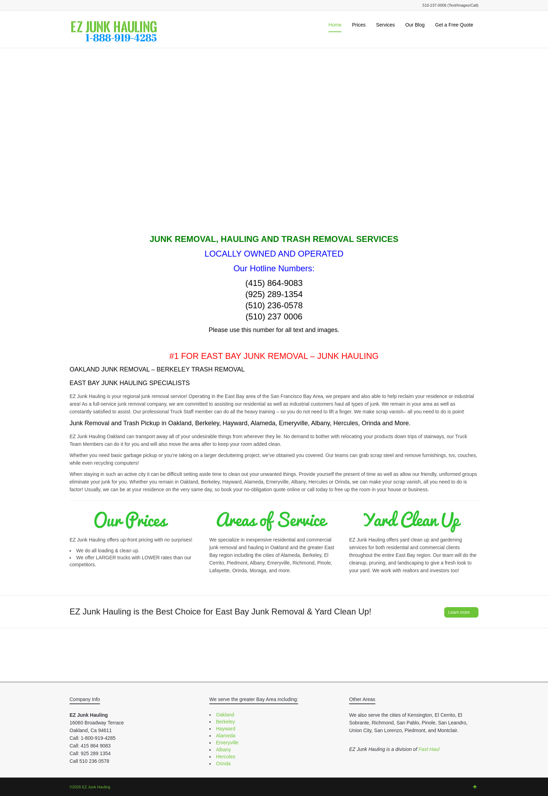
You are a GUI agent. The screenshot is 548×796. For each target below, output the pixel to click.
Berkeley (225, 721)
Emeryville (227, 742)
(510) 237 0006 (274, 316)
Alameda (225, 735)
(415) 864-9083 (274, 283)
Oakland (225, 714)
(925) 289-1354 (274, 294)
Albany (223, 749)
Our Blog (415, 25)
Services (385, 25)
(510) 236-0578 (274, 305)
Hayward (225, 728)
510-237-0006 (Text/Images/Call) (450, 5)
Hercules (225, 756)
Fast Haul (428, 749)
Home (335, 25)
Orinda (223, 763)
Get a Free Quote (454, 25)
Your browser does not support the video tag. (274, 147)
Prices (359, 25)
